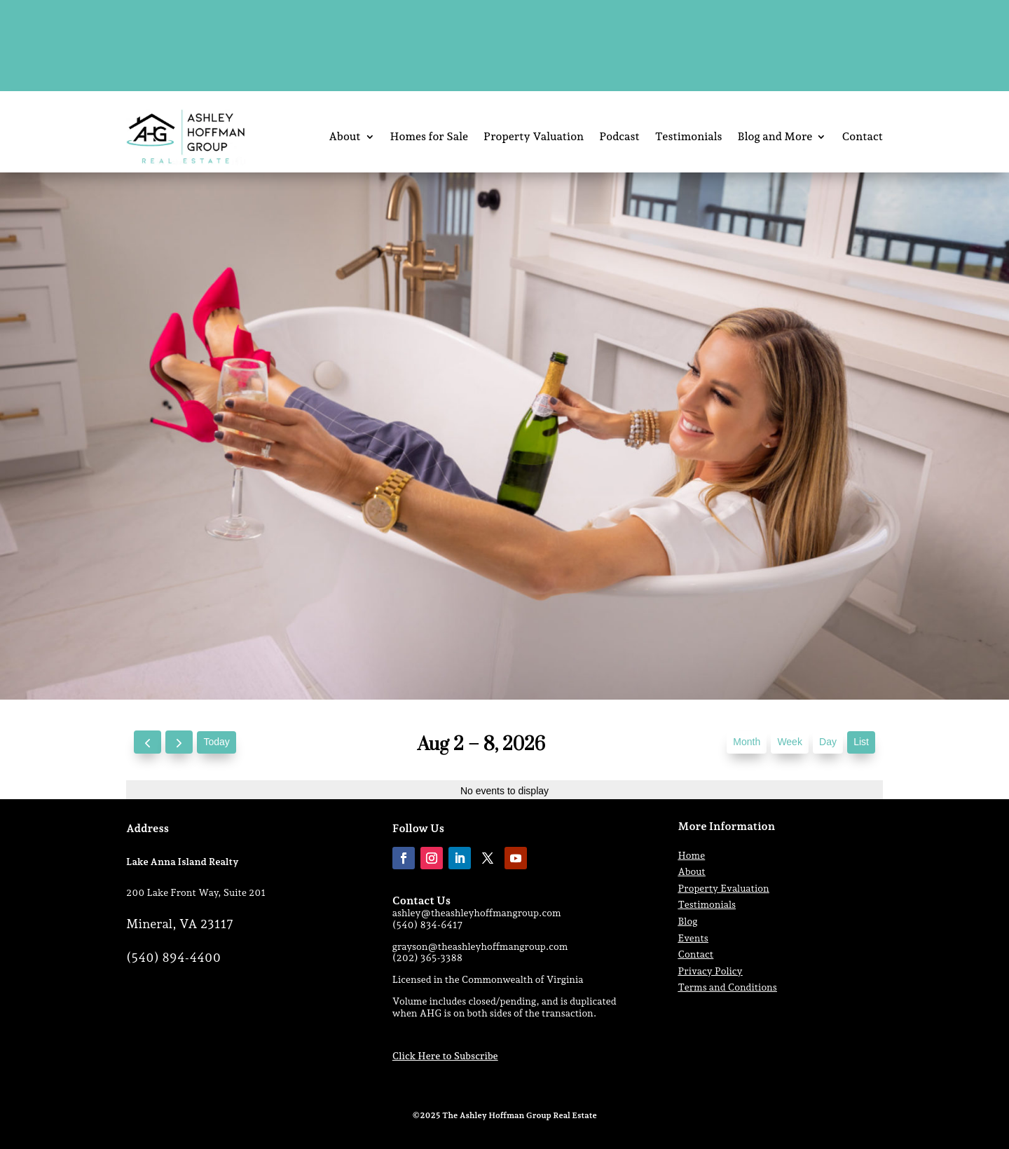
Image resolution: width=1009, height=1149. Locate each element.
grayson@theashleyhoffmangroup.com (480, 946)
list (861, 741)
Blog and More (775, 136)
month (746, 741)
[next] (179, 742)
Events (693, 938)
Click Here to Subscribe (445, 1055)
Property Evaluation (723, 888)
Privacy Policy (710, 971)
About (344, 136)
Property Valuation (533, 136)
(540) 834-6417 (427, 924)
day (828, 741)
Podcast (619, 136)
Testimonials (688, 136)
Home (692, 855)
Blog (688, 921)
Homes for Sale (429, 136)
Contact (862, 136)
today (216, 741)
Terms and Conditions (727, 987)
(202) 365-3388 (427, 957)
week (789, 741)
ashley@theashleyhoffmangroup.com (476, 912)
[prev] (147, 742)
